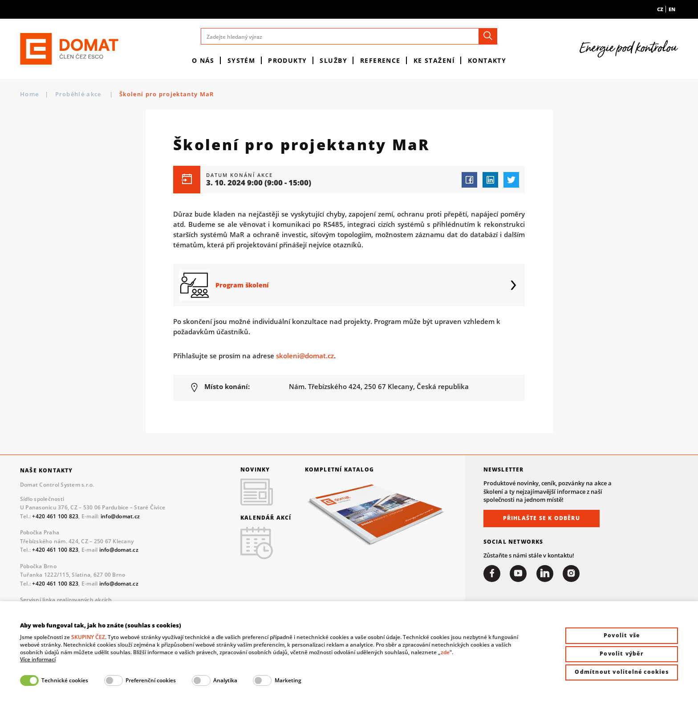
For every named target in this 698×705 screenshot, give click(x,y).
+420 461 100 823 (55, 516)
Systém (241, 60)
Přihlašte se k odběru (541, 518)
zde (445, 652)
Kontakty (487, 60)
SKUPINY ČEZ (88, 637)
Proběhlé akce (79, 94)
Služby (333, 60)
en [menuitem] (672, 9)
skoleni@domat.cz (305, 355)
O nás (203, 60)
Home (29, 94)
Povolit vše (622, 635)
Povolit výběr (622, 653)
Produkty (287, 60)
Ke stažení (434, 60)
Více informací (38, 659)
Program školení (242, 285)
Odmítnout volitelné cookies (621, 672)
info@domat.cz (120, 516)
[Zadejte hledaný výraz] (349, 36)
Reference (380, 60)
